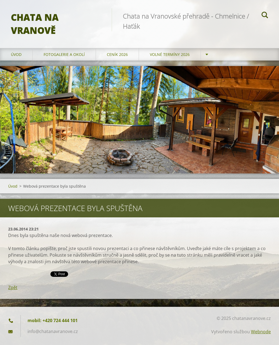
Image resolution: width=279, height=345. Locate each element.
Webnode (261, 332)
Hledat (265, 16)
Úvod (16, 54)
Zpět (12, 287)
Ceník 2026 (117, 54)
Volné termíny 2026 (170, 54)
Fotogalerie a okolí (64, 54)
